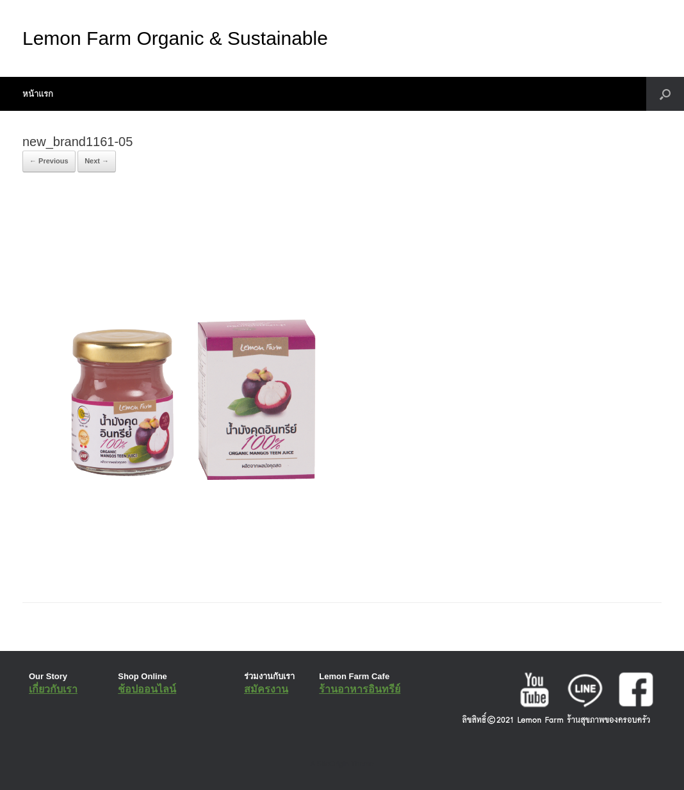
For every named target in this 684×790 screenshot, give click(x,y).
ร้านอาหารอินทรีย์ (359, 689)
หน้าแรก (37, 94)
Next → (97, 161)
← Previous (49, 161)
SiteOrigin (332, 764)
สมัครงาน (266, 689)
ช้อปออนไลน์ (147, 689)
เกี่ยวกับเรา (53, 689)
